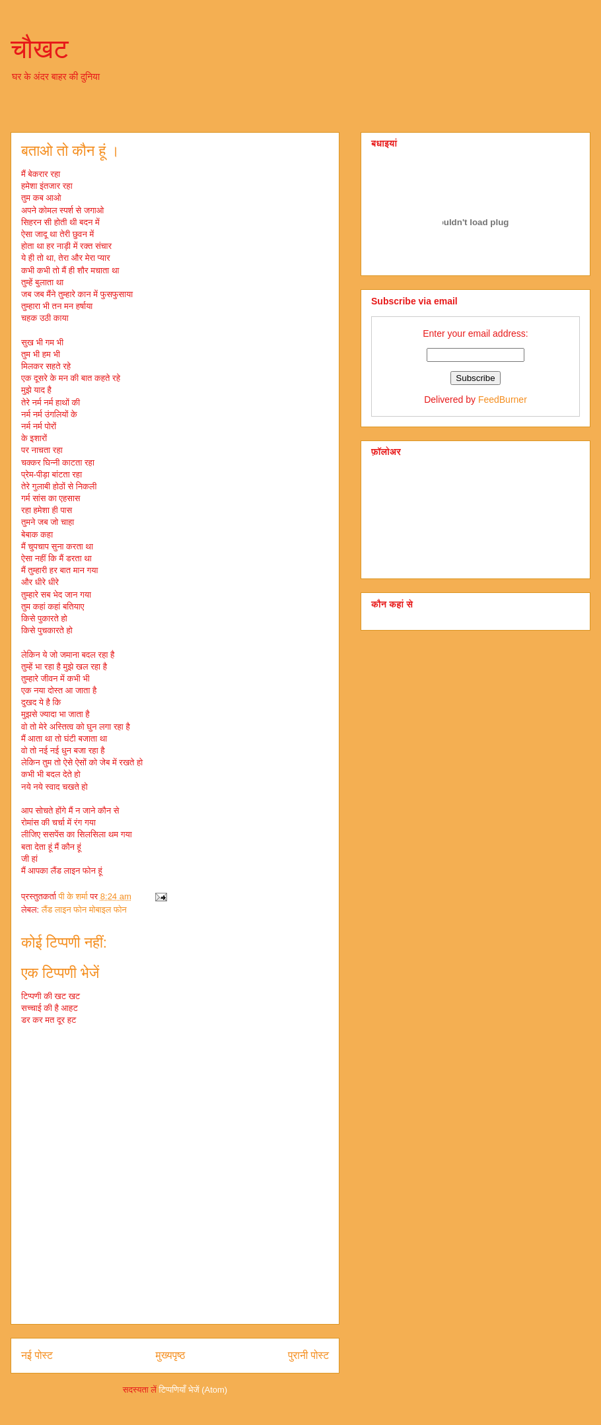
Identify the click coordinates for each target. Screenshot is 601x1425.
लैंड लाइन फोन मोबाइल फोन (84, 910)
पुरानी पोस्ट (308, 1355)
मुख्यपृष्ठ (171, 1355)
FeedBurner (502, 399)
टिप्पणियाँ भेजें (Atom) (193, 1390)
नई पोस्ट (37, 1355)
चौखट (40, 48)
